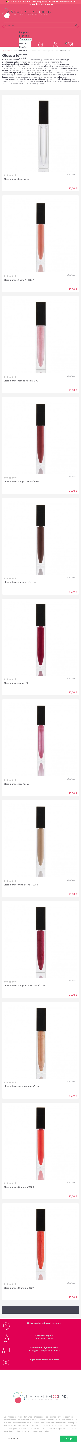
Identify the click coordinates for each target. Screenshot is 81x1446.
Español (23, 47)
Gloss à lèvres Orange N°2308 (19, 1187)
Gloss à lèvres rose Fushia (17, 784)
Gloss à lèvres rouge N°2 (16, 683)
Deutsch (23, 54)
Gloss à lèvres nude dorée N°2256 (21, 884)
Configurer (12, 1438)
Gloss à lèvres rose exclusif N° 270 (21, 380)
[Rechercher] (40, 25)
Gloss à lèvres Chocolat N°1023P (20, 582)
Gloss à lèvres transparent (17, 179)
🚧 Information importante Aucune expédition (40, 2)
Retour (7, 51)
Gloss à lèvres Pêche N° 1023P (19, 280)
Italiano (23, 51)
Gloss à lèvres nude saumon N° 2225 (22, 1086)
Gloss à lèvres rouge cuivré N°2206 (21, 481)
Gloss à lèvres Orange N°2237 (19, 1288)
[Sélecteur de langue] (25, 36)
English (23, 58)
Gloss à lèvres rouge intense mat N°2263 (24, 985)
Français (23, 43)
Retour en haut (40, 1309)
